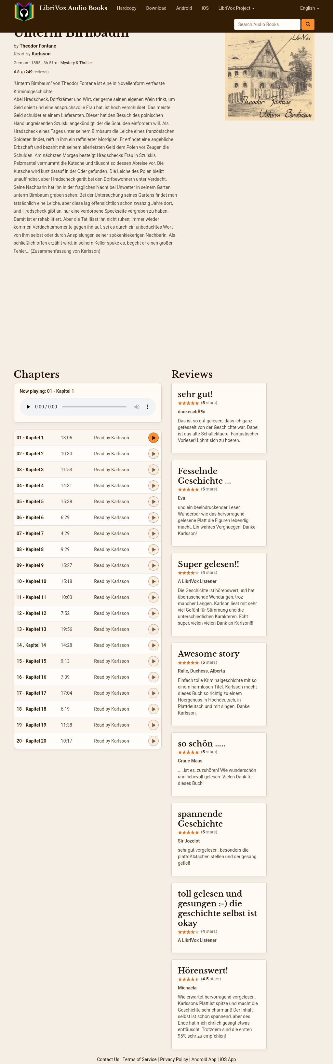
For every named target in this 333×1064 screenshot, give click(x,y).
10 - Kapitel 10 (31, 581)
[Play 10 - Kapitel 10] (153, 581)
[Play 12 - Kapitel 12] (153, 613)
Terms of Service (140, 1059)
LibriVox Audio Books (73, 8)
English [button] (309, 8)
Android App (204, 1059)
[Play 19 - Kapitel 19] (153, 725)
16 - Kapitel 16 (31, 677)
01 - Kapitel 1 (30, 437)
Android (184, 8)
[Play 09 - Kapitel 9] (153, 565)
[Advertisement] (166, 313)
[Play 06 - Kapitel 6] (153, 517)
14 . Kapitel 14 (31, 645)
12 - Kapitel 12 (31, 613)
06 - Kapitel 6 (30, 517)
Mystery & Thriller (76, 62)
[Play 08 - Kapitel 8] (153, 549)
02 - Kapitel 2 (30, 453)
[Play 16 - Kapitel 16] (153, 677)
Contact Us (108, 1059)
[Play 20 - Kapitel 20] (153, 741)
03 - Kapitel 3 (30, 469)
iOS (205, 8)
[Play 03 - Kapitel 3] (153, 469)
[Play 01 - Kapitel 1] (153, 438)
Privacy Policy (174, 1059)
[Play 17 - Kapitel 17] (153, 693)
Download (156, 8)
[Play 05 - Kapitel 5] (153, 501)
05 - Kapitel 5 (30, 501)
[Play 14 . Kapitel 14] (153, 645)
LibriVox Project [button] (237, 8)
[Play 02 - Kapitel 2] (153, 453)
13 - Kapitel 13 (31, 629)
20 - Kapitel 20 (31, 741)
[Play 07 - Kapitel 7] (153, 533)
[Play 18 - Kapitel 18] (153, 709)
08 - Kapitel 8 (30, 549)
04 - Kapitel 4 (30, 485)
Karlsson (41, 54)
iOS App (228, 1059)
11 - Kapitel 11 (31, 597)
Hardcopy (127, 8)
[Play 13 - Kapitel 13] (153, 629)
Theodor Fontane (38, 46)
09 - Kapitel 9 (30, 565)
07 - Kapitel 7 (30, 533)
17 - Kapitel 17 (31, 693)
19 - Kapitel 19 (31, 725)
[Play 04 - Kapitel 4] (153, 485)
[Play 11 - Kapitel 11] (153, 597)
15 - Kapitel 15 (31, 661)
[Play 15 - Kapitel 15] (153, 661)
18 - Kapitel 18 (31, 709)
